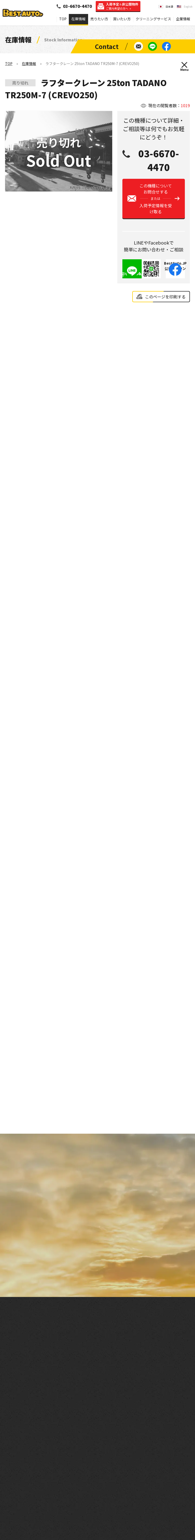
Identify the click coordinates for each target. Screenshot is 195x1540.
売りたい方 (99, 18)
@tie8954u (131, 278)
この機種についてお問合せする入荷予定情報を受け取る (155, 203)
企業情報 (183, 18)
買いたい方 (122, 18)
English (188, 6)
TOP (63, 18)
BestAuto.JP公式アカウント (175, 273)
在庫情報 (78, 18)
